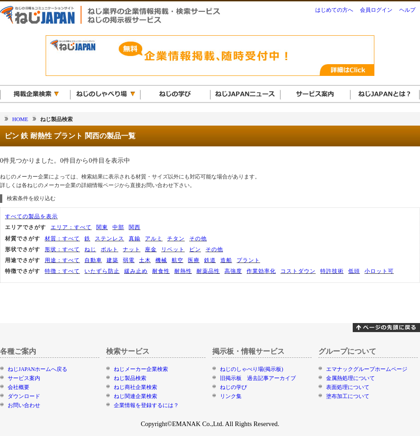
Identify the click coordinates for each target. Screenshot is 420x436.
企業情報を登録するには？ (146, 405)
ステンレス (109, 238)
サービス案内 (24, 378)
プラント (248, 260)
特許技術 (332, 271)
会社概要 (18, 387)
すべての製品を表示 (31, 216)
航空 (177, 260)
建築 (112, 260)
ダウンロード (24, 396)
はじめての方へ (334, 10)
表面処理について (347, 387)
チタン (176, 238)
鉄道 (210, 260)
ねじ (90, 249)
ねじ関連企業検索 (135, 396)
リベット (173, 249)
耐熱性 (183, 271)
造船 (226, 260)
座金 (151, 249)
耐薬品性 (208, 271)
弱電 (129, 260)
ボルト (109, 249)
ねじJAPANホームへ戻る (37, 369)
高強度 (233, 271)
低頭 (354, 271)
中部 (118, 227)
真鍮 (134, 238)
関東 (102, 227)
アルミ (154, 238)
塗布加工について (347, 396)
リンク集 (231, 396)
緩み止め (136, 271)
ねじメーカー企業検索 (141, 369)
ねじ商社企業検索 (135, 387)
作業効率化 (261, 271)
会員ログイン (376, 10)
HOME (20, 119)
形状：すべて (62, 249)
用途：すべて (62, 260)
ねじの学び (233, 387)
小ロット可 (379, 271)
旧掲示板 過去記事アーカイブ (258, 378)
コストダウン (298, 271)
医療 (194, 260)
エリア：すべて (71, 227)
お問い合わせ (24, 405)
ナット (131, 249)
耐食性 (161, 271)
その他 (198, 238)
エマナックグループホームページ (366, 369)
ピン (195, 249)
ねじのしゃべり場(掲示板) (251, 369)
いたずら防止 (102, 271)
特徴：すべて (62, 271)
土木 (145, 260)
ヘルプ (407, 10)
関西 (134, 227)
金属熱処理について (350, 378)
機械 (161, 260)
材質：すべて (62, 238)
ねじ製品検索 (130, 378)
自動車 (93, 260)
